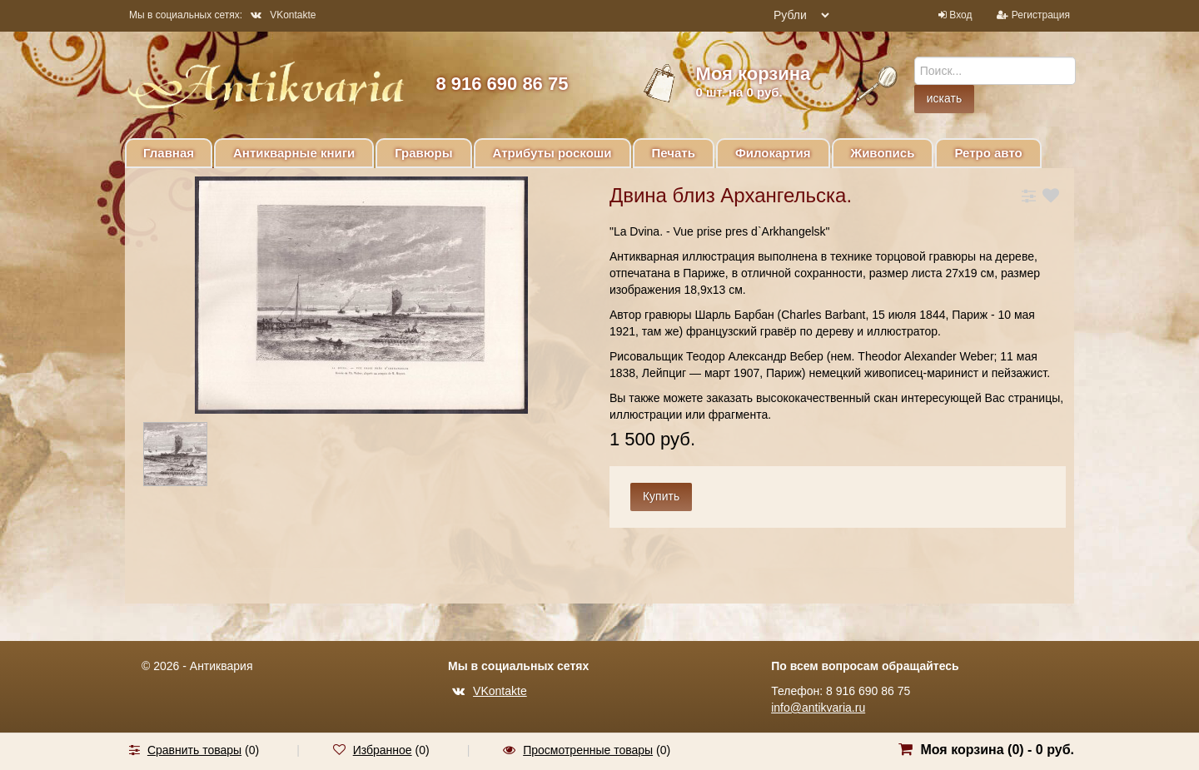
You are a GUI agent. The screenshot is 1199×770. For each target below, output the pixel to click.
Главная (168, 153)
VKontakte (283, 15)
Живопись (883, 153)
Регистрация (1041, 15)
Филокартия (773, 153)
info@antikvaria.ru (818, 707)
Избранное (382, 750)
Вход (960, 15)
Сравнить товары (194, 750)
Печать (673, 153)
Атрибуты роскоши (552, 153)
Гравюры (423, 153)
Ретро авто (988, 153)
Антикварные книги (294, 153)
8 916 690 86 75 (501, 83)
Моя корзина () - (997, 750)
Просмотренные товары (588, 750)
